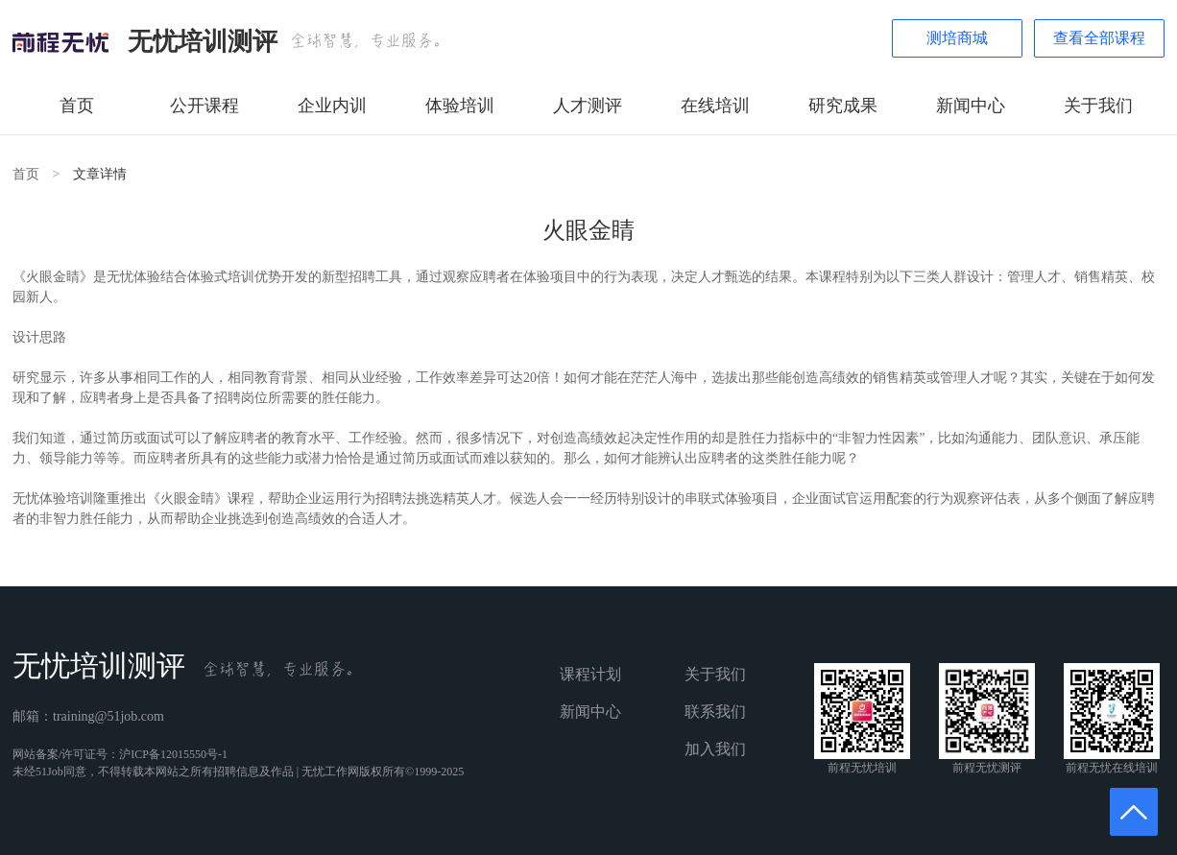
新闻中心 (970, 105)
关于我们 (1098, 105)
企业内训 (332, 105)
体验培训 (459, 105)
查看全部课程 (1099, 38)
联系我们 (715, 711)
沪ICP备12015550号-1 (173, 754)
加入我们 (715, 749)
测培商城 (957, 38)
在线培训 (715, 105)
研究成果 (842, 105)
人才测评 (587, 105)
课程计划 (590, 674)
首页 (77, 105)
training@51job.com (108, 716)
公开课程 (204, 105)
